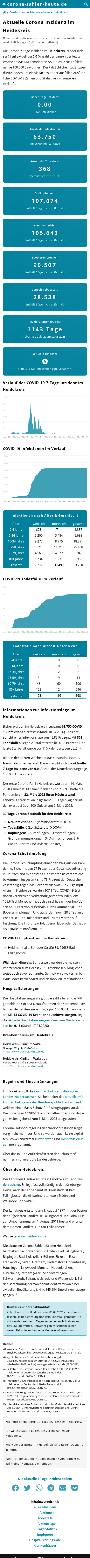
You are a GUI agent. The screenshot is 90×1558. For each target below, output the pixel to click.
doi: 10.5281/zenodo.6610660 (34, 1374)
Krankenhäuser (45, 1545)
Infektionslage (45, 1523)
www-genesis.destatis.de (51, 1364)
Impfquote (45, 1534)
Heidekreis (60, 12)
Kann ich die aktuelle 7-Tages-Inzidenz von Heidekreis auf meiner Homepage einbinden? (42, 1461)
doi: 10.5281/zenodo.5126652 (34, 1385)
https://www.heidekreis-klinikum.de (23, 1051)
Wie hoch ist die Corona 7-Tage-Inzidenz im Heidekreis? (43, 1422)
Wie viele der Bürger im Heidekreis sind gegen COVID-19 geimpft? (44, 1447)
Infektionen (45, 1512)
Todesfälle (45, 1518)
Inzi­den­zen (45, 1139)
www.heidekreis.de (32, 1236)
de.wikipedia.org (42, 1352)
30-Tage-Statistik (45, 1529)
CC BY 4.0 (42, 1376)
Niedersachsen (40, 12)
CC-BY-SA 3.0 (74, 1352)
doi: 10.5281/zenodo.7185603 (33, 1411)
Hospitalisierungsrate (45, 1540)
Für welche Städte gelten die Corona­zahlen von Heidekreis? (38, 1433)
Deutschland (18, 12)
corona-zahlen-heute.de (37, 4)
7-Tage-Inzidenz (45, 1507)
